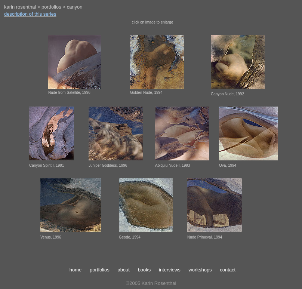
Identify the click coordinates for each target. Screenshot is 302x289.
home (76, 270)
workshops (200, 270)
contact (227, 270)
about (123, 270)
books (144, 270)
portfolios (100, 270)
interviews (170, 270)
